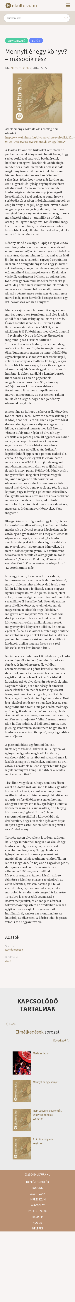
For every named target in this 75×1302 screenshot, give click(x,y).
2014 (8, 960)
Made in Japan (31, 1053)
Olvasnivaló (16, 40)
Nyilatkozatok (37, 1211)
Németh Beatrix (21, 68)
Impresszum (38, 1199)
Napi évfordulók (37, 1182)
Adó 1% (37, 1222)
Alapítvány (37, 1193)
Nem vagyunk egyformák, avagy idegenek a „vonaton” (37, 1115)
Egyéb (36, 40)
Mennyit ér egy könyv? (36, 1082)
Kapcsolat (37, 1205)
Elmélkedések (14, 949)
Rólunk (37, 1188)
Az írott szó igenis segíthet (33, 1141)
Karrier (37, 1217)
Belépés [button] (37, 1228)
